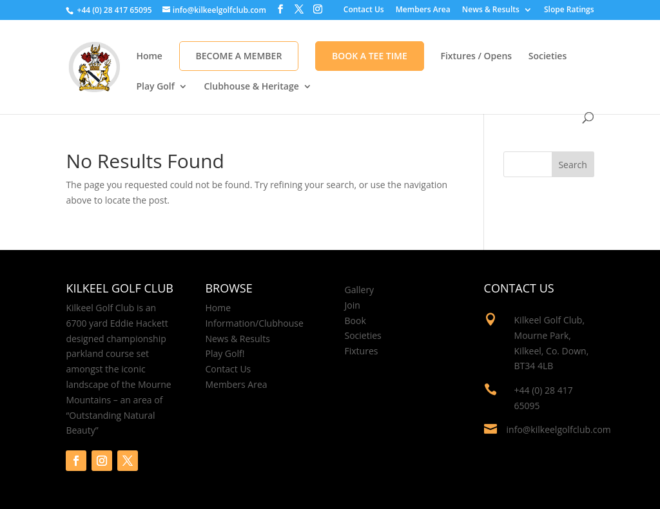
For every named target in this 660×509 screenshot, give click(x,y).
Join (352, 305)
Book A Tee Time (369, 56)
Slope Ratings (569, 10)
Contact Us (364, 10)
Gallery (359, 289)
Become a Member (239, 56)
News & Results (490, 10)
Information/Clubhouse (254, 323)
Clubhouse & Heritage (251, 87)
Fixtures (361, 351)
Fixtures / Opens (476, 57)
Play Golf (155, 87)
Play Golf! (224, 353)
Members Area (423, 10)
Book (355, 320)
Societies (548, 57)
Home (149, 57)
